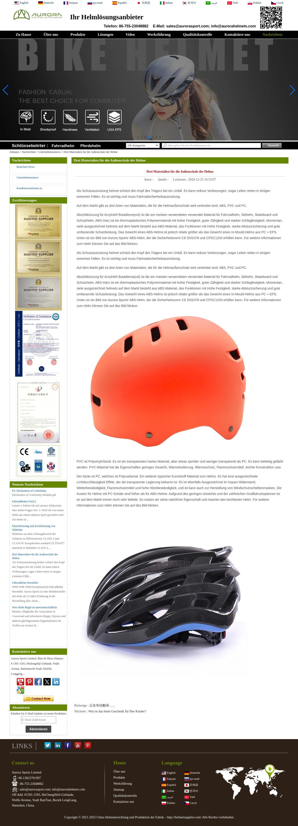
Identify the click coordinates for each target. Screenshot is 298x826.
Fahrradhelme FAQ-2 (24, 501)
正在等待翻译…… (102, 705)
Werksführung (158, 34)
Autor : (149, 179)
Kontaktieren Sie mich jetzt (39, 699)
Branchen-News (25, 166)
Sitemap (118, 789)
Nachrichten (272, 34)
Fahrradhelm (63, 146)
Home (119, 763)
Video (130, 34)
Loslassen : (180, 179)
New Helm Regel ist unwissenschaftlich (34, 607)
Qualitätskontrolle (197, 34)
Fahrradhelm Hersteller (25, 582)
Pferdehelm (90, 146)
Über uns (51, 34)
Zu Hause (23, 34)
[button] (138, 137)
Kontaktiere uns (237, 34)
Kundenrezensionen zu (29, 188)
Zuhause (14, 152)
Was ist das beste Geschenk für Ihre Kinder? (117, 711)
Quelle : (163, 179)
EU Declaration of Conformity (29, 490)
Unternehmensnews (50, 152)
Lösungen (105, 34)
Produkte (78, 34)
